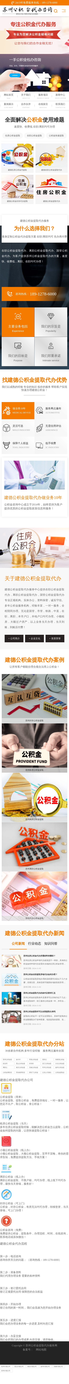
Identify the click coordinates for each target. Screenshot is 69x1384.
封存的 (31, 1073)
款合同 (5, 1073)
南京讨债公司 (32, 1376)
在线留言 (43, 106)
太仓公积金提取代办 (59, 1073)
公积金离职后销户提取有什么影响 (7, 1082)
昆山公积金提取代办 (20, 1073)
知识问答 (50, 949)
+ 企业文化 (34, 641)
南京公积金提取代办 (20, 1077)
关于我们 (26, 96)
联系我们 (60, 106)
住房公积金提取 (12, 135)
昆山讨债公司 (18, 1376)
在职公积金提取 (34, 135)
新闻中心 (60, 96)
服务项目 (43, 96)
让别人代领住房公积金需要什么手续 (46, 1082)
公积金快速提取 (56, 135)
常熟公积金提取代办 (33, 1069)
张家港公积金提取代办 (59, 1069)
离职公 (5, 1077)
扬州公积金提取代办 (59, 1077)
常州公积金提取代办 (46, 1077)
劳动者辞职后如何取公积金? (21, 1082)
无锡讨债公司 (58, 1376)
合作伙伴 (26, 106)
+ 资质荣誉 (55, 641)
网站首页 (9, 96)
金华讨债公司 (45, 1376)
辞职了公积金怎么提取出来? (34, 1082)
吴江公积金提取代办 (46, 1073)
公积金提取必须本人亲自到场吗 (59, 1082)
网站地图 (41, 1359)
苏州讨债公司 (5, 1380)
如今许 (18, 1069)
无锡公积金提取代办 (33, 1077)
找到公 (44, 1069)
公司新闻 (18, 949)
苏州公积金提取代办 (7, 1069)
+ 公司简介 (14, 641)
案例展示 (9, 106)
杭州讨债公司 (5, 1376)
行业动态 (34, 949)
